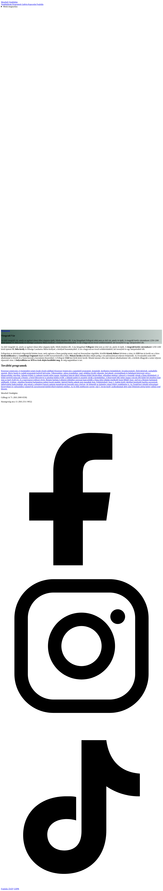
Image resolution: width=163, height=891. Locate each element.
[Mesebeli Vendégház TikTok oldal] (81, 886)
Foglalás (40, 4)
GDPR (16, 889)
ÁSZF (10, 889)
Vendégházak (6, 4)
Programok (17, 4)
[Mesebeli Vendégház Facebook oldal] (81, 565)
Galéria (25, 4)
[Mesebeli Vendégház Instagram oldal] (81, 726)
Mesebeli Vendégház (9, 2)
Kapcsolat (32, 4)
